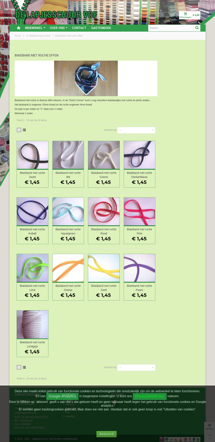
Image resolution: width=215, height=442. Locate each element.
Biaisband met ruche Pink (183, 229)
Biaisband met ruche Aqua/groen (114, 229)
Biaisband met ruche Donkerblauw (183, 173)
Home (18, 35)
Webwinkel (35, 28)
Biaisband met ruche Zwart (79, 173)
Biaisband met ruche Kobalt (79, 229)
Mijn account (191, 4)
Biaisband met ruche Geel (148, 286)
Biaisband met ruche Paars (183, 286)
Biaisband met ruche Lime (79, 286)
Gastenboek (101, 28)
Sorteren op (153, 128)
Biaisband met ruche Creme (148, 173)
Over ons (59, 28)
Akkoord (106, 434)
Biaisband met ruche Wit (114, 173)
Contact (79, 28)
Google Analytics (62, 396)
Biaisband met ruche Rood (148, 229)
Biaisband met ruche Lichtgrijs (79, 342)
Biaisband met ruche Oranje (114, 286)
